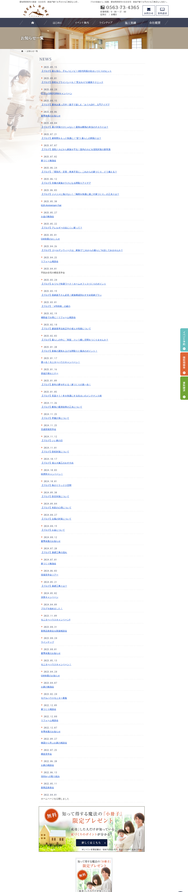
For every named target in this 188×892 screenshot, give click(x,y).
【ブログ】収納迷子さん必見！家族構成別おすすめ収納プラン (52, 295)
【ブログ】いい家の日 (33, 440)
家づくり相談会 (30, 709)
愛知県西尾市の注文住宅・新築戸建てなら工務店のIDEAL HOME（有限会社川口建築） (98, 878)
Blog (137, 234)
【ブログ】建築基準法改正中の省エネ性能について (47, 328)
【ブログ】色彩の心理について (37, 507)
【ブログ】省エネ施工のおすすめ (38, 463)
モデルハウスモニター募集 (35, 698)
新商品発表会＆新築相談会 (35, 631)
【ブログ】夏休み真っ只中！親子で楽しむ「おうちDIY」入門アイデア (56, 104)
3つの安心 (140, 158)
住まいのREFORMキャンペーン (38, 93)
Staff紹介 (139, 247)
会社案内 (139, 240)
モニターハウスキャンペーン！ (37, 664)
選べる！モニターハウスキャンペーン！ (41, 362)
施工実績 (139, 208)
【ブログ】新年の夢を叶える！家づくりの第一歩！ (47, 384)
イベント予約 (184, 340)
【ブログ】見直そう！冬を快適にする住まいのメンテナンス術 (52, 395)
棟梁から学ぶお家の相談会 (35, 743)
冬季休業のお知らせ (32, 731)
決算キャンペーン (31, 597)
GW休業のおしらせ (31, 239)
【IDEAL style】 (143, 189)
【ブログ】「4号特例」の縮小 (37, 306)
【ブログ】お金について (34, 530)
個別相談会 (184, 364)
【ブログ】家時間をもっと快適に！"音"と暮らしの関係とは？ (52, 138)
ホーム (138, 145)
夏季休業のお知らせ (32, 116)
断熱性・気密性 (142, 170)
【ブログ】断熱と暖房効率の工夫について (43, 407)
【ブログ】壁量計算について (36, 418)
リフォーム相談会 (31, 261)
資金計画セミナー (31, 373)
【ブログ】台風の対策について (37, 519)
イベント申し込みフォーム (148, 227)
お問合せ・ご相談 (143, 272)
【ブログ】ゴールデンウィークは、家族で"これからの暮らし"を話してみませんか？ (63, 250)
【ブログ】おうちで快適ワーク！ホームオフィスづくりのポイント (54, 284)
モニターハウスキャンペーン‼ (37, 619)
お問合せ (149, 10)
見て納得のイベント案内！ (148, 221)
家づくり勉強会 (30, 160)
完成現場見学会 (30, 429)
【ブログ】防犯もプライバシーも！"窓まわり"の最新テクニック (53, 82)
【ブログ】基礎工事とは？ (35, 586)
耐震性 (138, 164)
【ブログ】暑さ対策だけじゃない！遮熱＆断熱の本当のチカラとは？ (56, 127)
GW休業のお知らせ (31, 675)
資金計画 (139, 177)
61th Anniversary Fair (32, 205)
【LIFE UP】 (141, 202)
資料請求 (162, 10)
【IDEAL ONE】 (143, 196)
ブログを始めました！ (33, 608)
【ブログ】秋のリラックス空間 (37, 485)
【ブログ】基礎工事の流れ (35, 552)
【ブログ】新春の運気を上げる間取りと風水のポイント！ (50, 351)
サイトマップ (141, 285)
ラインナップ (28, 642)
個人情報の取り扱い (144, 253)
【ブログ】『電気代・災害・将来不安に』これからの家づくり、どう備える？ (60, 172)
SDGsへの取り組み (31, 776)
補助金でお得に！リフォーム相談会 (39, 317)
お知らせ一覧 (141, 278)
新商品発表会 (28, 787)
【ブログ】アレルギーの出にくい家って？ (43, 227)
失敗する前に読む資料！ (147, 266)
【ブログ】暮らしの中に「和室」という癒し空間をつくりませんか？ (56, 340)
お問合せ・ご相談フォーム (149, 865)
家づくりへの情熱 (143, 215)
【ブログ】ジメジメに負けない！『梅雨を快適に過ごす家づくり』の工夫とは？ (61, 194)
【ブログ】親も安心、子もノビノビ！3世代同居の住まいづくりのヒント (57, 71)
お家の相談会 (28, 765)
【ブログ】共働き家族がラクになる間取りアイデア (47, 183)
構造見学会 (27, 754)
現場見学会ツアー (31, 575)
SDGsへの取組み (143, 259)
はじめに (139, 151)
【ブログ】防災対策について (36, 496)
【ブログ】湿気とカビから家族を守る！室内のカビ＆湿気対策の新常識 (57, 149)
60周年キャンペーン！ (33, 474)
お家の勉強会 (28, 687)
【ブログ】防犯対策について (36, 451)
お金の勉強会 (28, 216)
